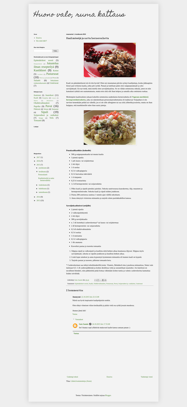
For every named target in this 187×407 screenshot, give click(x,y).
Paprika (37, 106)
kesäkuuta (42, 172)
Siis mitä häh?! (41, 41)
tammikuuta (43, 192)
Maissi (36, 100)
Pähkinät (37, 109)
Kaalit (91, 284)
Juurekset (49, 95)
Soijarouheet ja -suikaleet (126, 284)
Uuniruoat (139, 284)
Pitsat (54, 78)
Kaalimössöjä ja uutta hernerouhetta (46, 179)
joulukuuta (43, 168)
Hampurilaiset (38, 64)
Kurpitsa (45, 98)
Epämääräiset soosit (81, 284)
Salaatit (37, 80)
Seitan (46, 109)
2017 (39, 157)
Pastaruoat (109, 284)
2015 (39, 165)
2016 (39, 161)
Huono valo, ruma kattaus (79, 15)
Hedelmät (37, 95)
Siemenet (55, 109)
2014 (39, 197)
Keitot (55, 70)
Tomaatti (37, 120)
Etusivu (109, 377)
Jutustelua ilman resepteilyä (46, 65)
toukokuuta (43, 185)
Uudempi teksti (72, 377)
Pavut (116, 284)
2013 (39, 200)
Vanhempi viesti (147, 377)
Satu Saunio (83, 324)
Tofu (51, 118)
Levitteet (40, 74)
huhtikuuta (43, 189)
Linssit (54, 98)
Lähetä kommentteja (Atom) (81, 381)
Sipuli (44, 112)
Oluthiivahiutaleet (99, 284)
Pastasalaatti (42, 175)
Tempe (41, 118)
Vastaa (74, 314)
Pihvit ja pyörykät (44, 78)
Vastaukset (79, 319)
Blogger (108, 395)
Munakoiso (50, 100)
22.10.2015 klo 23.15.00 (90, 297)
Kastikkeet (40, 70)
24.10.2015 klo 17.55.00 (101, 324)
